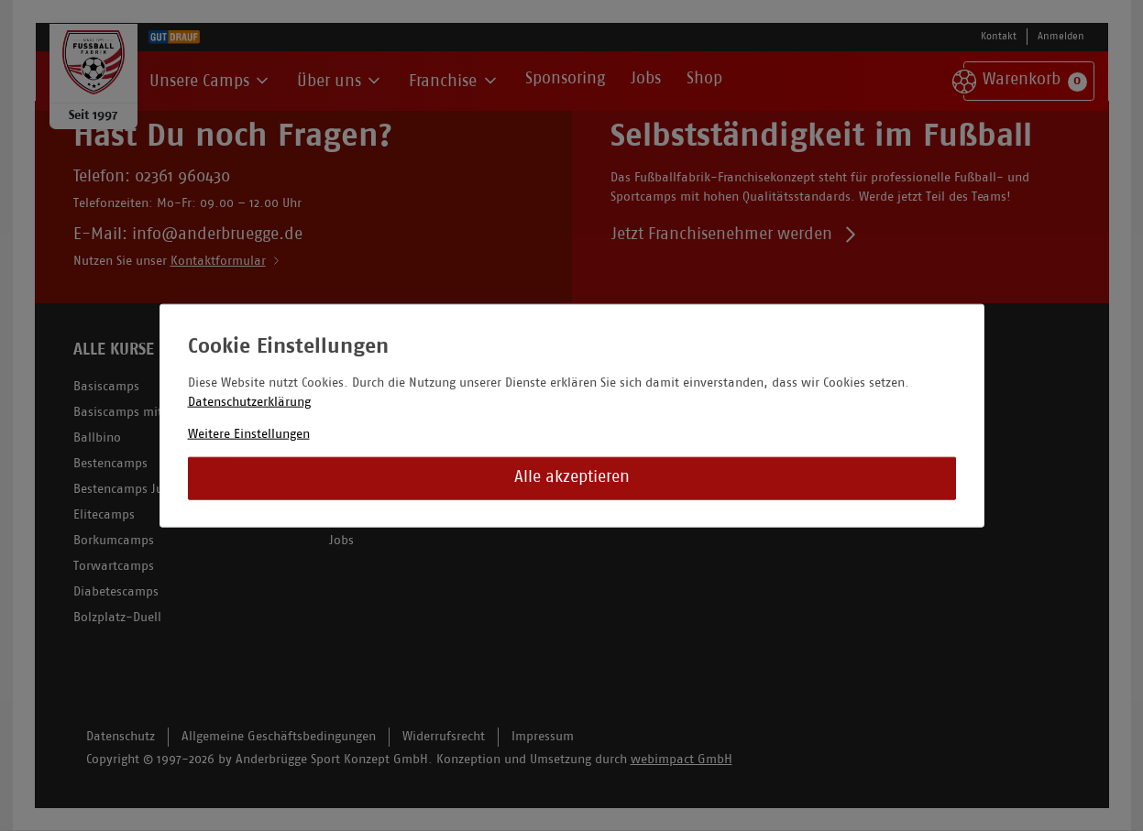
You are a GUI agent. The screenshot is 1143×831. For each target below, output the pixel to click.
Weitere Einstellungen (249, 434)
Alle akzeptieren (572, 478)
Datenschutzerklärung (249, 402)
